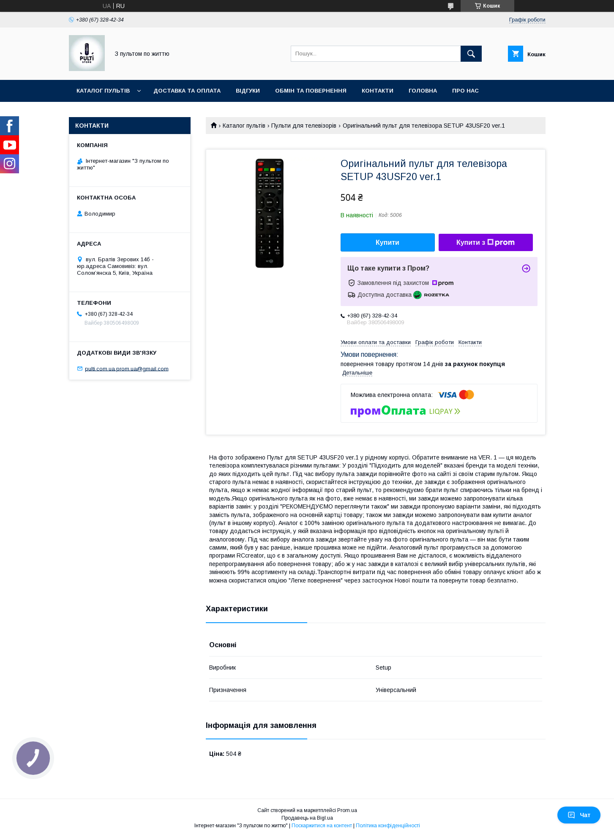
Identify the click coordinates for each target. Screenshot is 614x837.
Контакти (377, 91)
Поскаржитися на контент (322, 826)
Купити (387, 242)
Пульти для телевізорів (303, 125)
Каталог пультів (103, 91)
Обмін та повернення (311, 91)
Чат (579, 815)
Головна (423, 91)
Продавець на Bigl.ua (307, 818)
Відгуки (248, 91)
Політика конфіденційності (388, 826)
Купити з (485, 242)
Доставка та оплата (187, 91)
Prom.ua (347, 810)
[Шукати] (471, 54)
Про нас (465, 91)
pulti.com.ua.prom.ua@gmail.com (127, 368)
